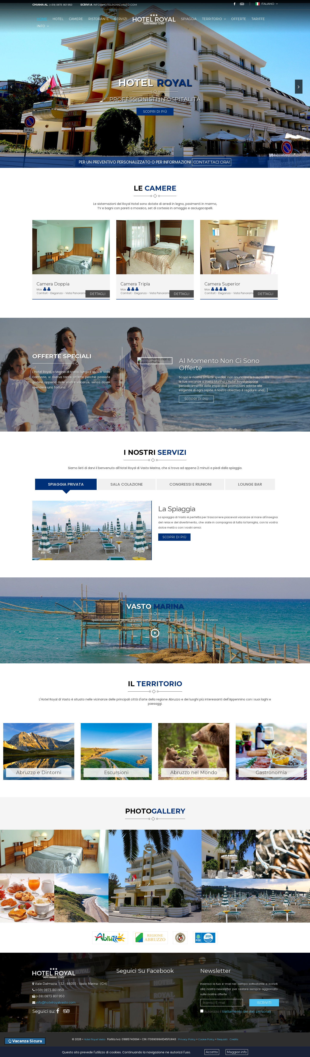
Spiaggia (189, 19)
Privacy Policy (187, 1039)
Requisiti (222, 1039)
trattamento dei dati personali (246, 1011)
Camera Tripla (135, 284)
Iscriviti (264, 1003)
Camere (76, 19)
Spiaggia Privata (66, 484)
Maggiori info (237, 1052)
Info (43, 26)
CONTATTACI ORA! (211, 162)
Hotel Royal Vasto (94, 1039)
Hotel (58, 19)
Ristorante (98, 19)
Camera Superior (222, 284)
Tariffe (258, 19)
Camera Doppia (53, 284)
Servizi (120, 19)
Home (42, 19)
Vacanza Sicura (25, 1041)
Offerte (238, 19)
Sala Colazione (126, 484)
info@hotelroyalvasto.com (115, 4)
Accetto (212, 1052)
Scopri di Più (155, 112)
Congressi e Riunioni (190, 484)
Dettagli (97, 294)
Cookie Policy (206, 1039)
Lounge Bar (250, 484)
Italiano (266, 3)
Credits (233, 1039)
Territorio (214, 19)
